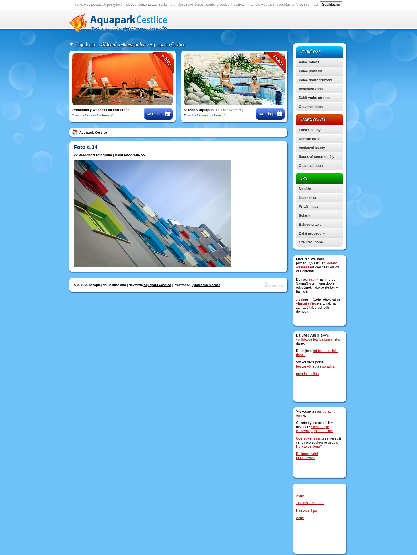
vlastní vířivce (307, 303)
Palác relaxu (309, 62)
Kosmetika (307, 198)
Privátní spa (308, 207)
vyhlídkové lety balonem (314, 339)
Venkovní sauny (312, 148)
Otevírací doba (311, 107)
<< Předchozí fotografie (93, 155)
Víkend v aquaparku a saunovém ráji (213, 110)
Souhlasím (331, 4)
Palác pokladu (310, 71)
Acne (300, 496)
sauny (313, 279)
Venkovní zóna (311, 89)
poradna (328, 366)
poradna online (307, 374)
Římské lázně (310, 139)
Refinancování (307, 454)
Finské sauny (310, 130)
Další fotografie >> (130, 155)
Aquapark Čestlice (93, 132)
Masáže (305, 189)
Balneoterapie (310, 225)
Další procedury (312, 233)
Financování (305, 458)
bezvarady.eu (306, 366)
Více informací (307, 5)
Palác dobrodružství (315, 80)
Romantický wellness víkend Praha (100, 110)
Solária (304, 216)
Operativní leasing (310, 438)
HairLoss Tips (306, 510)
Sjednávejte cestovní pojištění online (314, 429)
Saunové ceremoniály (316, 157)
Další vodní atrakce (314, 98)
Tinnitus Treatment (310, 503)
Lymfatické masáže (206, 285)
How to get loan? (309, 446)
